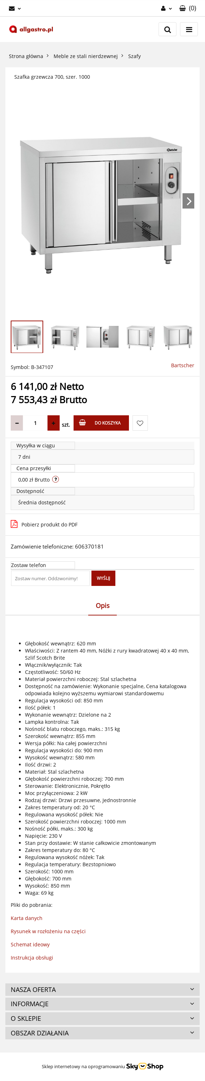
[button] (188, 8)
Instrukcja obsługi (32, 957)
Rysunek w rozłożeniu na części (48, 931)
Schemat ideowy (30, 944)
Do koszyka (100, 422)
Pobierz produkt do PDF (44, 524)
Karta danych (26, 918)
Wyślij (103, 578)
